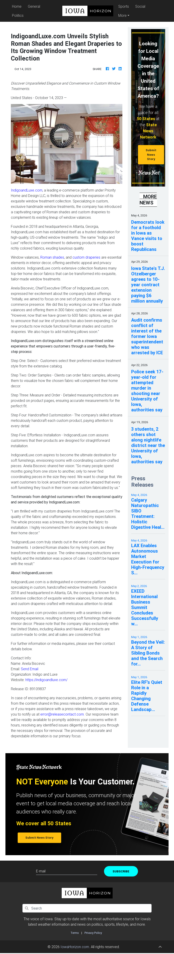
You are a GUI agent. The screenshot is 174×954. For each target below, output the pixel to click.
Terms (74, 933)
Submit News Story (151, 154)
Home (17, 6)
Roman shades (52, 257)
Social (140, 6)
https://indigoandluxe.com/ (46, 679)
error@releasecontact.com (62, 714)
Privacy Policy (93, 933)
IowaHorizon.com (74, 946)
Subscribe (121, 871)
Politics (18, 15)
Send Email (29, 669)
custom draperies (86, 257)
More (122, 15)
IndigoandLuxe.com (26, 190)
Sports (123, 6)
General (34, 6)
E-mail (41, 871)
